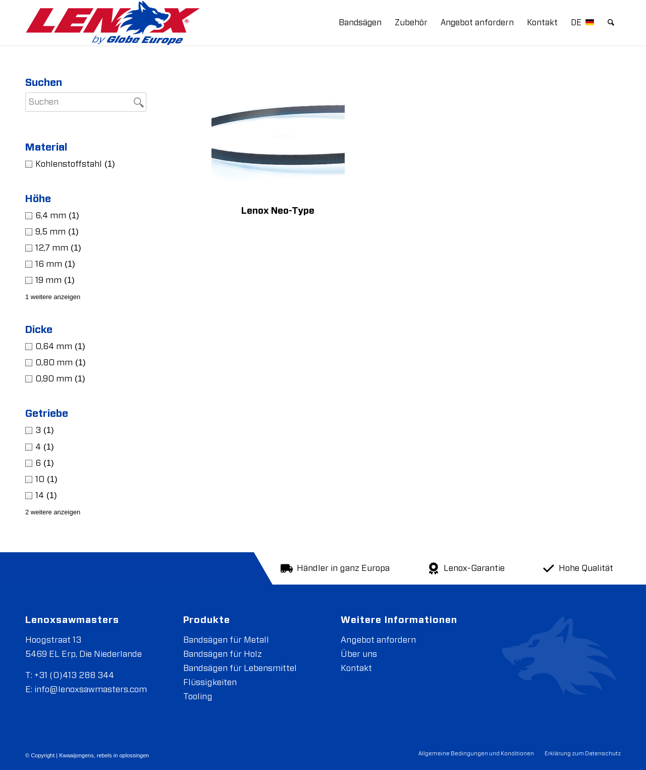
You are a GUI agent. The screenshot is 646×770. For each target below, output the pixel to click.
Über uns (359, 654)
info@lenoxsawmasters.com (90, 689)
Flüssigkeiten (210, 682)
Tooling (197, 696)
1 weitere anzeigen (52, 297)
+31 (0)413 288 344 (74, 675)
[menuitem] (361, 22)
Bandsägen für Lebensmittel (240, 668)
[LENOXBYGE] (112, 22)
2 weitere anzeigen (52, 512)
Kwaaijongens (76, 755)
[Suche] (611, 22)
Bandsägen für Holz (222, 654)
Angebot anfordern (378, 640)
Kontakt (356, 668)
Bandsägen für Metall (226, 640)
